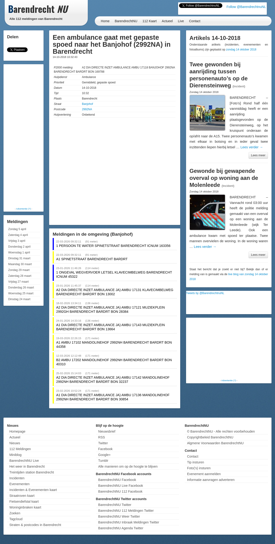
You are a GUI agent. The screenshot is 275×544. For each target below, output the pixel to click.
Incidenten (17, 478)
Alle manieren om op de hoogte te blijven (128, 466)
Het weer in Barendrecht (27, 466)
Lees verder (251, 147)
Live (181, 21)
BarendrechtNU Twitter (114, 505)
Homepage (17, 431)
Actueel (167, 21)
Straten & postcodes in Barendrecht (35, 525)
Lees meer (258, 155)
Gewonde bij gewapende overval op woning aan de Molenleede (224, 178)
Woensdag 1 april (19, 252)
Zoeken (14, 513)
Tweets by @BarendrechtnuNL (205, 293)
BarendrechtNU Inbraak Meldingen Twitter (128, 522)
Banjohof (87, 104)
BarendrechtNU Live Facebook (120, 485)
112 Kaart (150, 21)
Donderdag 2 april (19, 246)
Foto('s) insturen (199, 468)
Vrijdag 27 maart (18, 281)
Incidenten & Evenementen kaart (33, 490)
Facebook (105, 449)
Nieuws (14, 443)
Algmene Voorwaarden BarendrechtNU (215, 443)
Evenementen (19, 484)
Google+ (104, 455)
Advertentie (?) (23, 208)
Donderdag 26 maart (21, 287)
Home (105, 21)
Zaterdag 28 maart (19, 275)
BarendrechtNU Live (24, 460)
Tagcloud (15, 519)
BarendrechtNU (126, 21)
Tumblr (103, 460)
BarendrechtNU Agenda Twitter (120, 528)
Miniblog (15, 455)
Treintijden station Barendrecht (31, 472)
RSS (101, 437)
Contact (194, 21)
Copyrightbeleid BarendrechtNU (210, 437)
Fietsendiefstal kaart (24, 501)
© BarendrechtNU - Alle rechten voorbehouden (221, 431)
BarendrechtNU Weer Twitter (119, 516)
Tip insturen (195, 462)
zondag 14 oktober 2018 (241, 49)
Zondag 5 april (17, 229)
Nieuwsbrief (106, 431)
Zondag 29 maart (18, 270)
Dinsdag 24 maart (19, 299)
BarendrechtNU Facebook (117, 480)
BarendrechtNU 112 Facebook (120, 491)
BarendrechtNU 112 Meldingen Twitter (126, 510)
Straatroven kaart (21, 496)
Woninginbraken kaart (25, 507)
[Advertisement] (23, 135)
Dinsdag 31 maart (19, 258)
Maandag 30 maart (20, 264)
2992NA (87, 109)
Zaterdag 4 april (18, 235)
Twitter (103, 443)
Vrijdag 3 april (16, 240)
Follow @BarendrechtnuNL (246, 7)
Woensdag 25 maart (20, 293)
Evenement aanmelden (204, 474)
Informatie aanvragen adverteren (211, 480)
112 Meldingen (20, 449)
